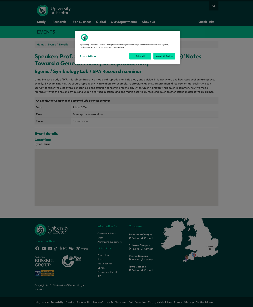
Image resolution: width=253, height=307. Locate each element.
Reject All (140, 56)
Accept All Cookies (164, 56)
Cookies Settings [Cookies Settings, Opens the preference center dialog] (88, 56)
